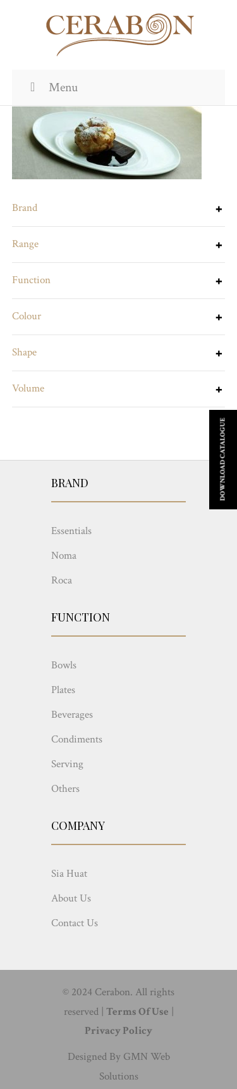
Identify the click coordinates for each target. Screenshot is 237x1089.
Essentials (71, 531)
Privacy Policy (118, 1031)
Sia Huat (69, 874)
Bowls (63, 665)
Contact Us (74, 923)
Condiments (76, 739)
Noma (63, 556)
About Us (71, 898)
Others (65, 789)
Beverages (72, 715)
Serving (67, 764)
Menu (51, 87)
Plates (63, 690)
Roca (61, 580)
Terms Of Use (137, 1012)
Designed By (94, 1057)
